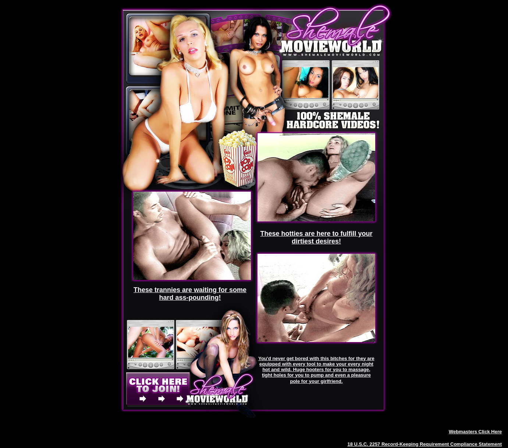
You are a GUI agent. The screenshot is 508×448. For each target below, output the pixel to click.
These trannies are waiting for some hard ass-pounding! (190, 293)
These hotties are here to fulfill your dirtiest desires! (316, 237)
